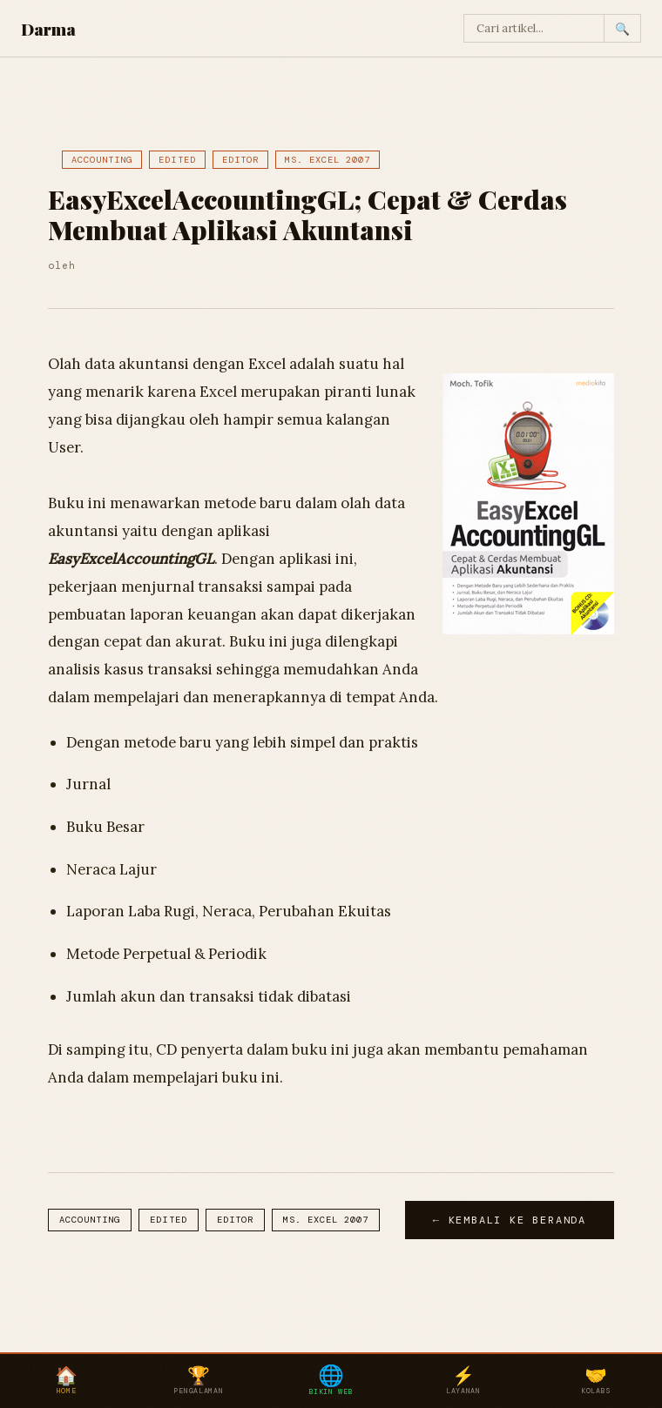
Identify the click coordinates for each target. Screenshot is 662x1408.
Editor (240, 159)
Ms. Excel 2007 (328, 159)
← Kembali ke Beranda (509, 1220)
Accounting (101, 159)
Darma (48, 28)
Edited (177, 159)
